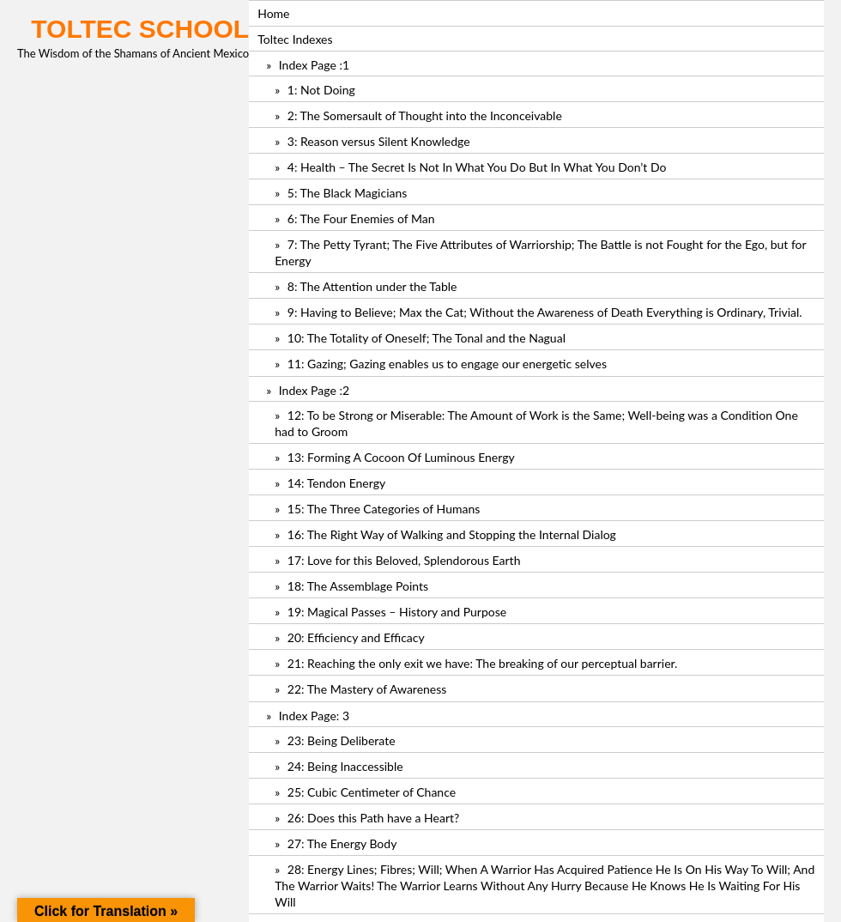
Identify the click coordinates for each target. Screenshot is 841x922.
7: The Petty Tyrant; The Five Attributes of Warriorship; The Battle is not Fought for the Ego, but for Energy (540, 252)
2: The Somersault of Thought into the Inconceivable (424, 115)
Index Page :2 (314, 390)
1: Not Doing (321, 89)
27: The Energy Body (342, 843)
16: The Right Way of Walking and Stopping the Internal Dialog (451, 534)
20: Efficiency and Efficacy (356, 637)
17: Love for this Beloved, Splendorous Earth (404, 560)
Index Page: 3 (314, 715)
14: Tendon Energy (336, 483)
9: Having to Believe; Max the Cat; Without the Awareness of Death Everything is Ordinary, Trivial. (544, 312)
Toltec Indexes (294, 39)
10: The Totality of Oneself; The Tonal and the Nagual (426, 338)
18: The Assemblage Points (357, 586)
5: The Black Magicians (347, 192)
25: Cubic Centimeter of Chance (371, 792)
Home (273, 13)
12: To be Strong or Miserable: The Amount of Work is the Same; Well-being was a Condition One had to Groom (536, 423)
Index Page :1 (314, 65)
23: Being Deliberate (341, 740)
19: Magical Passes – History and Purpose (396, 611)
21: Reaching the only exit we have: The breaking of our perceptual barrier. (482, 663)
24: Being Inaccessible (345, 766)
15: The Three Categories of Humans (383, 508)
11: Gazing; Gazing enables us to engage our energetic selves (447, 363)
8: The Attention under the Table (372, 286)
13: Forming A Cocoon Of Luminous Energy (401, 457)
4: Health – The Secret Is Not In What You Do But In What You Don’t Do (477, 167)
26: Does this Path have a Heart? (373, 817)
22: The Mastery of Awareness (367, 689)
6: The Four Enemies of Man (361, 218)
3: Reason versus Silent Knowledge (378, 141)
